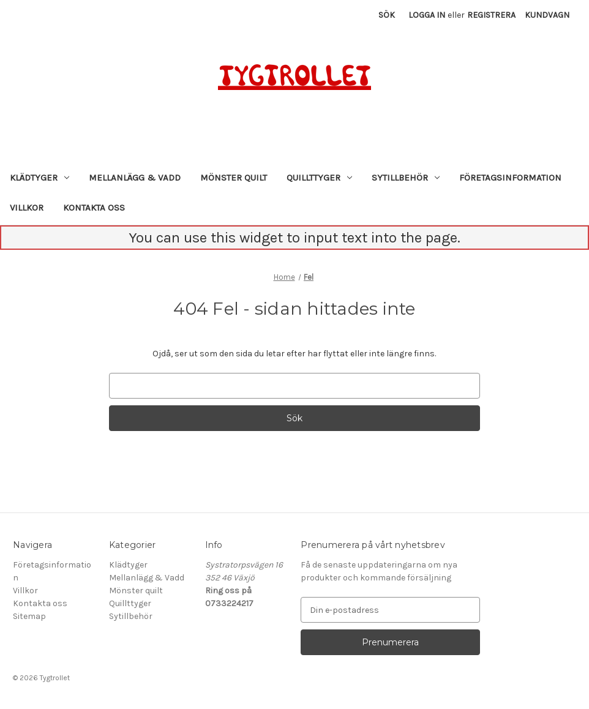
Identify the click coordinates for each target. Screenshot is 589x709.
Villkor (26, 207)
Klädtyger (39, 177)
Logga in (426, 15)
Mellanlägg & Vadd (135, 177)
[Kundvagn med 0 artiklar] (547, 15)
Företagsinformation (510, 177)
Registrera (491, 15)
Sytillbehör (406, 177)
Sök (386, 15)
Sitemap (29, 616)
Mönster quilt (233, 177)
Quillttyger (319, 177)
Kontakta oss (94, 207)
